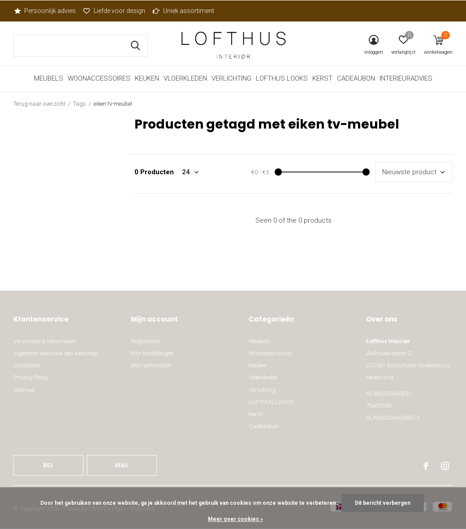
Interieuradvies (406, 78)
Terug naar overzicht (39, 103)
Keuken (147, 78)
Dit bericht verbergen (382, 503)
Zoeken (135, 45)
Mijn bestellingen (152, 353)
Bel (48, 465)
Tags (79, 103)
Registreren (145, 341)
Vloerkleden (185, 78)
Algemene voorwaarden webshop (55, 353)
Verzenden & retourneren (44, 341)
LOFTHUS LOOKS (282, 78)
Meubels (48, 78)
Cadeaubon (356, 78)
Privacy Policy (30, 377)
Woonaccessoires (99, 78)
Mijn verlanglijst (151, 365)
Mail (122, 465)
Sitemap (24, 390)
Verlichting (231, 78)
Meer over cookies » (235, 519)
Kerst (322, 78)
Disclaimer (27, 365)
